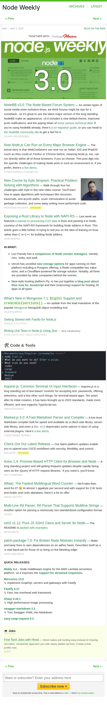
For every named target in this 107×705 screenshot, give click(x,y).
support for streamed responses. (61, 572)
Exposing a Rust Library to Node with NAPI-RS (39, 216)
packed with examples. (34, 527)
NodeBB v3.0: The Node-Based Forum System (39, 105)
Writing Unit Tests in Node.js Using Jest (30, 330)
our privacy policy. (86, 693)
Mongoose (20, 307)
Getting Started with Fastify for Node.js (30, 319)
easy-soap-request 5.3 (19, 618)
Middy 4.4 (10, 569)
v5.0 (42, 426)
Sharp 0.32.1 (12, 598)
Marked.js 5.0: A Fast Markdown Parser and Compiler (44, 417)
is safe (65, 693)
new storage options (50, 263)
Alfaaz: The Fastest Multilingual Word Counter (38, 483)
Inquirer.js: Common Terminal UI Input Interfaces (40, 386)
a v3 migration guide (64, 127)
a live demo (29, 167)
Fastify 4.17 (11, 588)
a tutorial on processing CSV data (36, 220)
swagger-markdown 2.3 (19, 608)
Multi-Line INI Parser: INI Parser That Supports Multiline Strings (51, 505)
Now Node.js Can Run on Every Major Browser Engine (45, 145)
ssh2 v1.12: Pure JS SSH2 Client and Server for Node (44, 523)
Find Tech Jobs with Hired (21, 639)
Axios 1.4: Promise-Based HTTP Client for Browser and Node (50, 461)
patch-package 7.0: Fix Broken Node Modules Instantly (45, 540)
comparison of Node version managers (61, 253)
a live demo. (42, 431)
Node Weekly (21, 7)
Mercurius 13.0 (14, 579)
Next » (97, 18)
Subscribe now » (53, 686)
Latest (96, 6)
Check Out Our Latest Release (27, 444)
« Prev (9, 18)
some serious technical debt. (75, 123)
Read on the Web (94, 28)
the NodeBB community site (21, 132)
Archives (76, 6)
